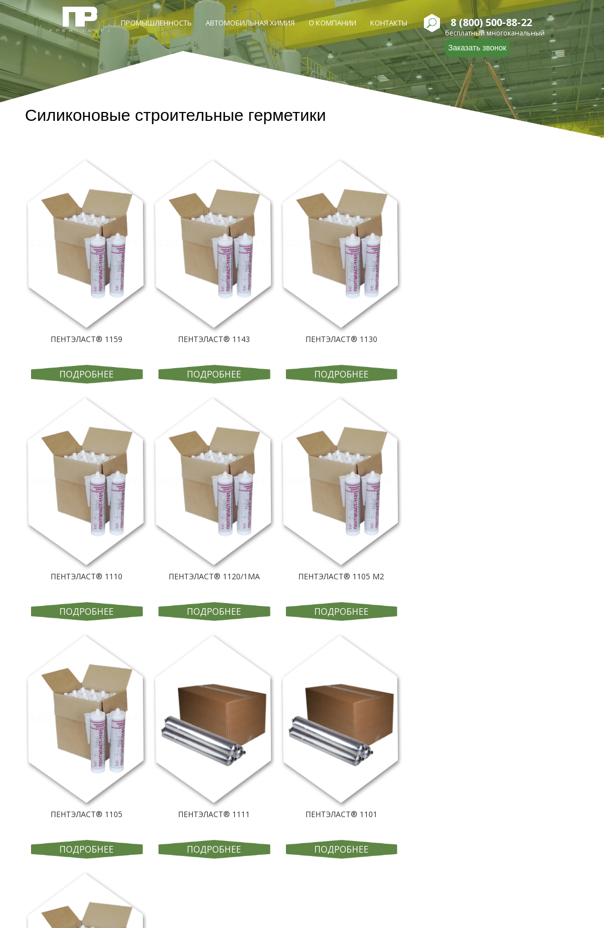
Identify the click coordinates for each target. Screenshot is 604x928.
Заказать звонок (477, 47)
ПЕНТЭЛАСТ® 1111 (214, 814)
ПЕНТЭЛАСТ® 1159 (86, 339)
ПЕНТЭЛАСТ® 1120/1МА (214, 576)
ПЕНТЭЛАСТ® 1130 (341, 339)
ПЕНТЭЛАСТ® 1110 (86, 576)
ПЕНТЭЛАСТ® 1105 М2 (341, 576)
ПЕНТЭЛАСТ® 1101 (341, 814)
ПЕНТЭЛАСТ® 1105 (86, 814)
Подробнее (86, 374)
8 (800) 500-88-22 (492, 23)
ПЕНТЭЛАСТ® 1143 (214, 339)
